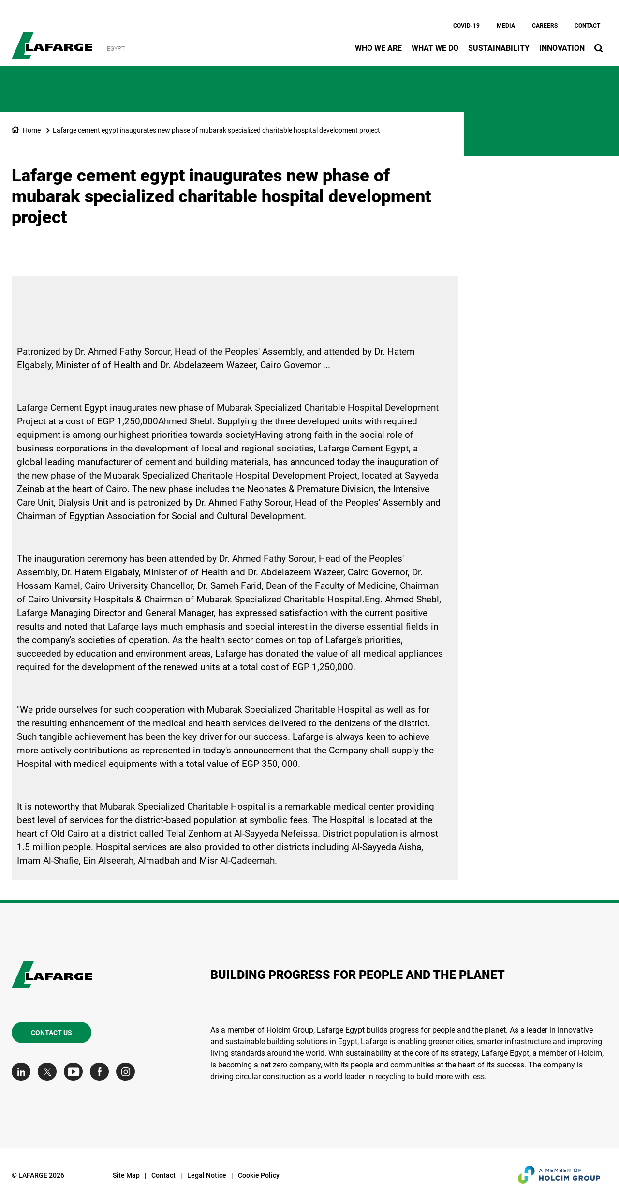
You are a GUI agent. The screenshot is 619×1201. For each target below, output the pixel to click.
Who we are (378, 48)
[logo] (52, 40)
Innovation (562, 48)
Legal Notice (206, 1175)
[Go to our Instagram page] (128, 1072)
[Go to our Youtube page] (76, 1072)
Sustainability (499, 48)
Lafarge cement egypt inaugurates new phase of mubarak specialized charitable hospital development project (216, 130)
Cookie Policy (259, 1175)
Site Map (126, 1175)
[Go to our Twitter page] (49, 1072)
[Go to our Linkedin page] (23, 1072)
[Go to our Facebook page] (102, 1072)
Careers (545, 25)
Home (32, 130)
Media (506, 25)
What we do (435, 48)
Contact (587, 25)
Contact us (51, 1032)
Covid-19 (466, 25)
